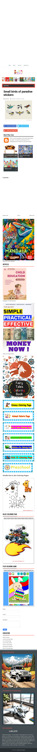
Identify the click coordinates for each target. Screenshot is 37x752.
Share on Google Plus (10, 130)
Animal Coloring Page (8, 639)
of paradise (13, 98)
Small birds (18, 98)
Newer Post (5, 215)
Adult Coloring (6, 637)
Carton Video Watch (7, 642)
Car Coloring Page (7, 641)
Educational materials (8, 646)
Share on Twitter (22, 126)
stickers (22, 98)
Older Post (31, 215)
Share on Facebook (10, 126)
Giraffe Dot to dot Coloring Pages (16, 475)
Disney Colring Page (7, 644)
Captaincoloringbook (21, 750)
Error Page (26, 65)
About (14, 65)
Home (10, 65)
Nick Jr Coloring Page (8, 648)
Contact (19, 65)
